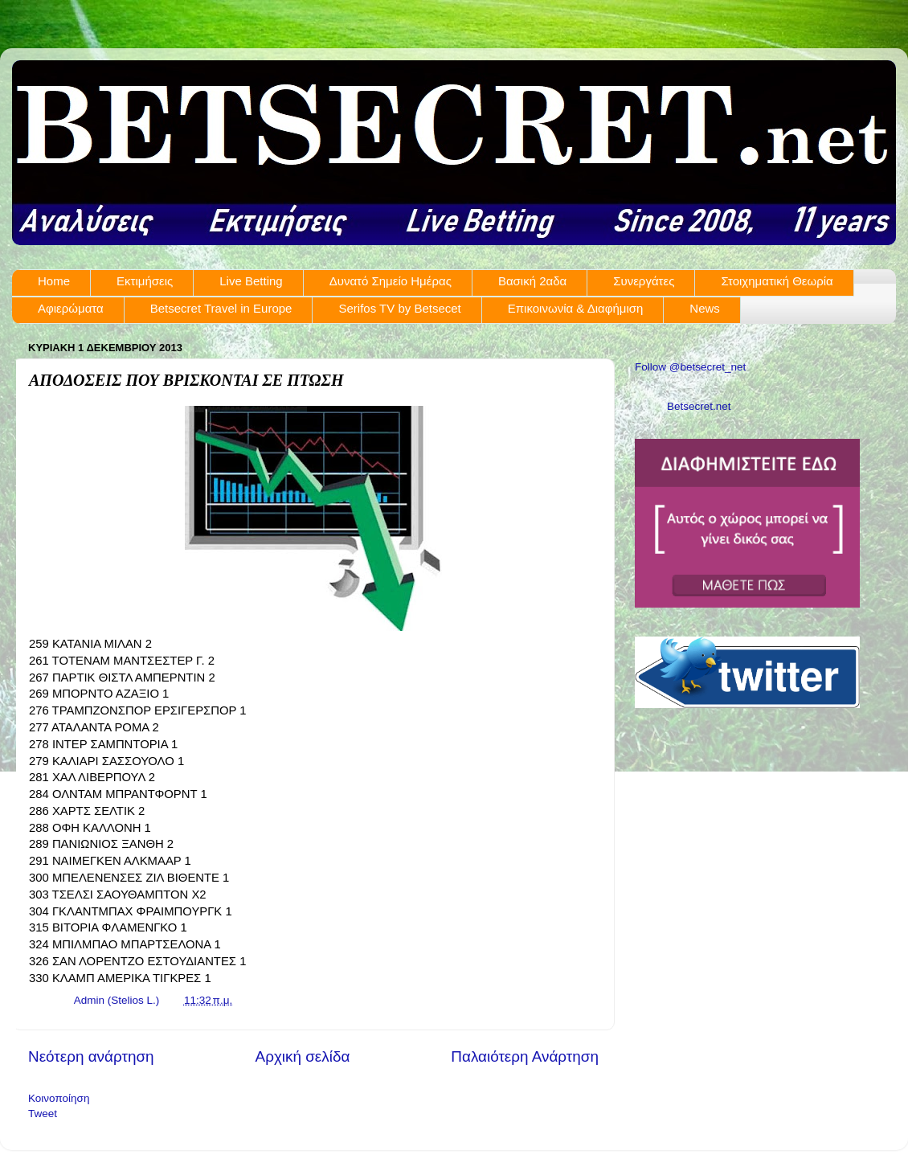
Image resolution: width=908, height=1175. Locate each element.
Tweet (42, 1113)
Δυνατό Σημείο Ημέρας (390, 281)
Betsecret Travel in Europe (221, 308)
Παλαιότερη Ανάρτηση (525, 1056)
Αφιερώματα (71, 308)
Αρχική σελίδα (303, 1056)
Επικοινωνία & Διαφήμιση (576, 308)
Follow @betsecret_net (690, 367)
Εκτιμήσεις (145, 281)
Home (54, 281)
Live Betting (250, 281)
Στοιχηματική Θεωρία (776, 281)
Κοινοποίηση (58, 1098)
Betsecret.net (699, 406)
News (704, 308)
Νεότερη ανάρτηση (91, 1056)
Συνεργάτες (643, 281)
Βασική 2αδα (532, 281)
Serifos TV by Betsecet (399, 308)
